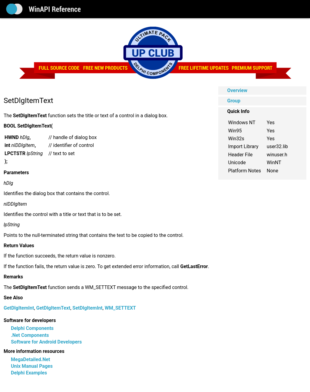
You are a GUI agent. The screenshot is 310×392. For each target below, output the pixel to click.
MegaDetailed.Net (30, 359)
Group (234, 101)
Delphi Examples (29, 373)
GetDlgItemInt (19, 308)
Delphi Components (32, 328)
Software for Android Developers (46, 342)
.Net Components (30, 335)
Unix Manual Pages (32, 366)
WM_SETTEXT (120, 308)
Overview (237, 90)
